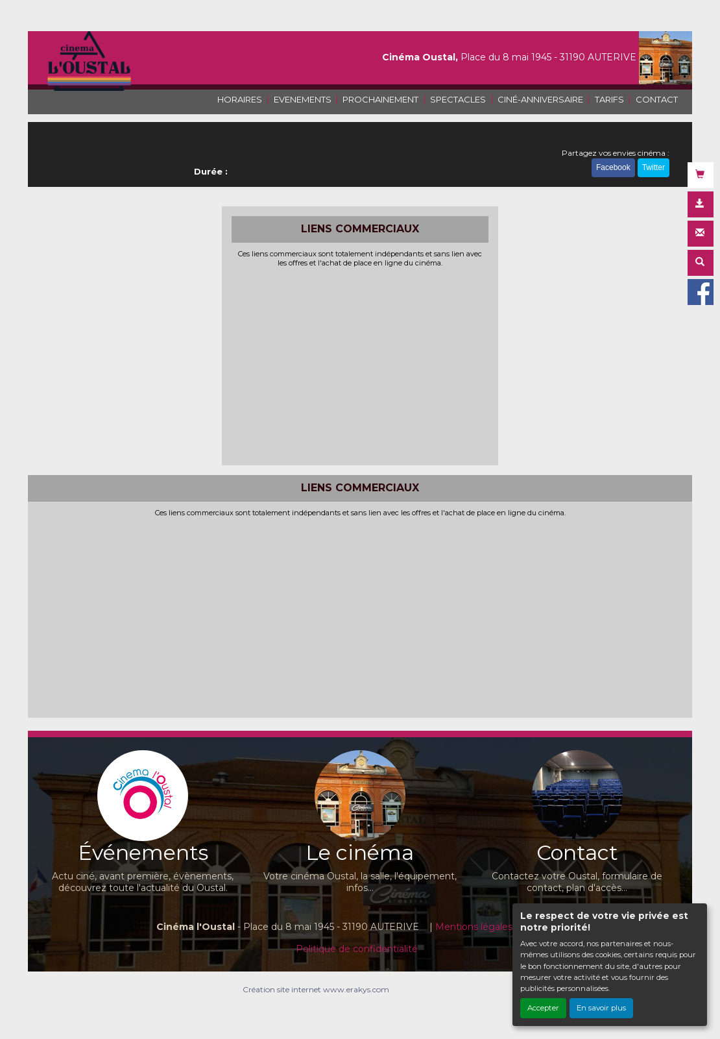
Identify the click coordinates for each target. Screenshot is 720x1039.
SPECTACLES (458, 99)
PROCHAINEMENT (380, 99)
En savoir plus (601, 1007)
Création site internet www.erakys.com (316, 989)
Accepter (543, 1007)
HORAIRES (239, 99)
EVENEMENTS (302, 99)
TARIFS (609, 99)
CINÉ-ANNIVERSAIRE (540, 99)
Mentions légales (473, 927)
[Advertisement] (360, 365)
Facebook (613, 167)
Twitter (653, 167)
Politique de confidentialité (357, 949)
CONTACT (657, 99)
